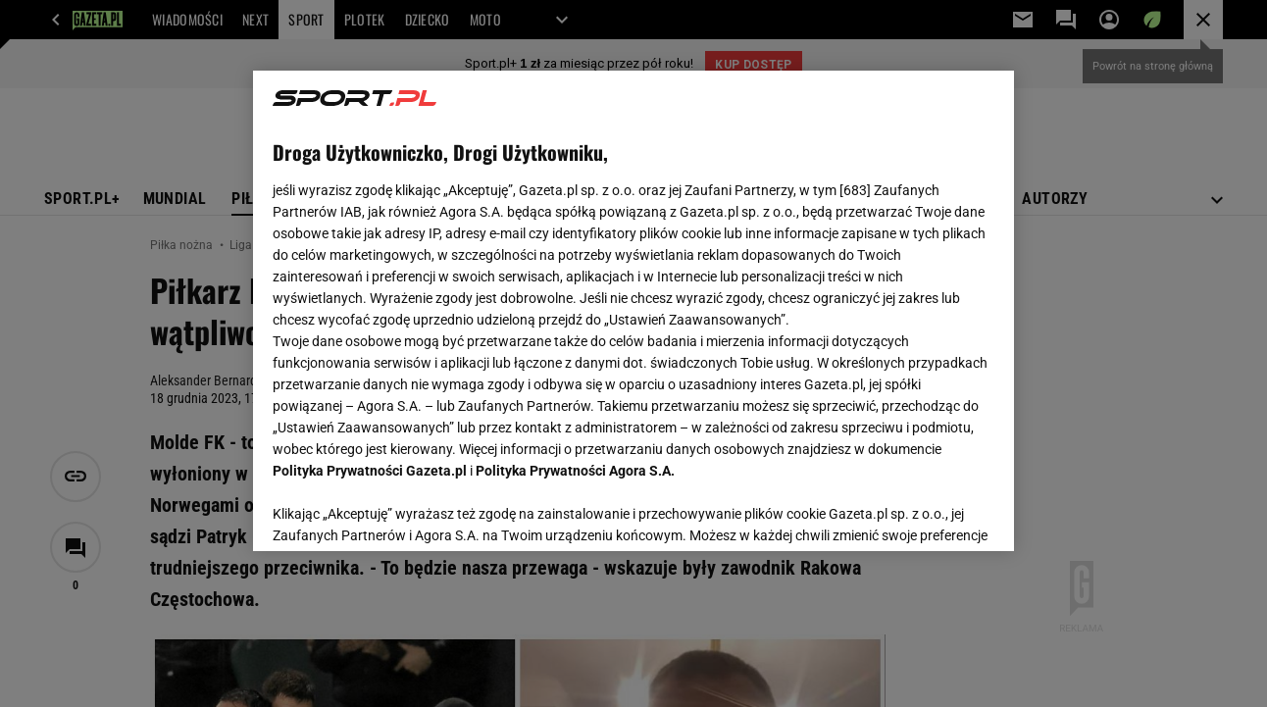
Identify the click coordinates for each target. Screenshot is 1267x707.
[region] (633, 311)
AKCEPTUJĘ (927, 513)
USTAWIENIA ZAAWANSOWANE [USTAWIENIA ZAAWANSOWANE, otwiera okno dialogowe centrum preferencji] (401, 512)
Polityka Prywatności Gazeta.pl (370, 471)
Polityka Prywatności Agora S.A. (575, 471)
